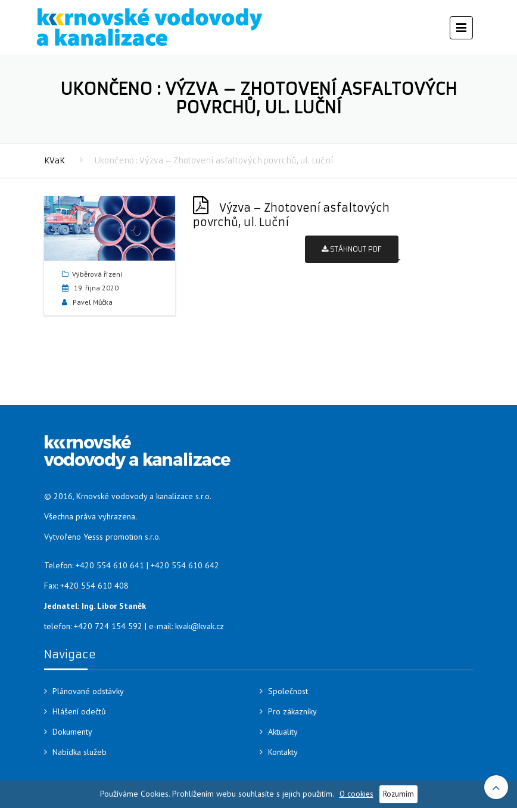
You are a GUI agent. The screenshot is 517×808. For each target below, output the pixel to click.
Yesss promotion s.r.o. (122, 536)
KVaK (54, 161)
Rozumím (398, 793)
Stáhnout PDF (352, 248)
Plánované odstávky (88, 691)
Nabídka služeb (79, 752)
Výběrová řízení (97, 274)
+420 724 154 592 (108, 626)
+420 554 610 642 (185, 565)
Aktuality (283, 731)
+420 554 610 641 (110, 565)
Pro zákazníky (292, 711)
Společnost (288, 691)
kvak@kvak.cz (199, 626)
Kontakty (283, 752)
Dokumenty (72, 731)
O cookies (356, 793)
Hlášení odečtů (79, 711)
